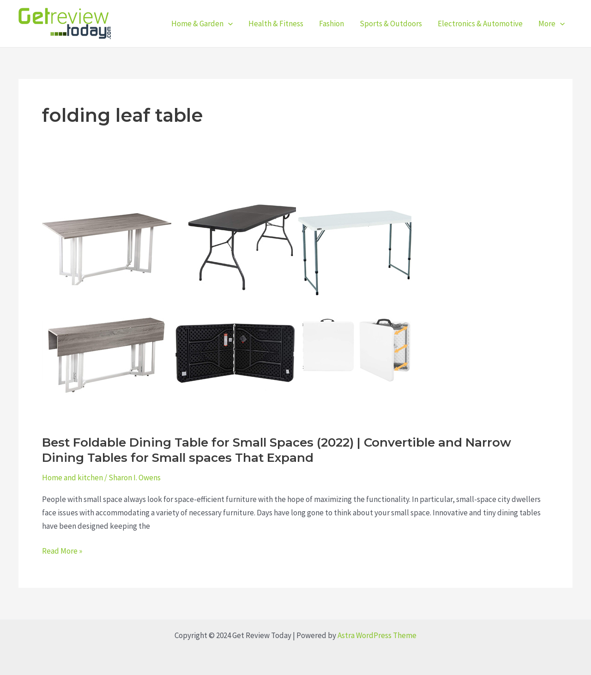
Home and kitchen (72, 477)
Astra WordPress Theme (377, 635)
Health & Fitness (275, 23)
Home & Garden (202, 23)
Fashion (331, 23)
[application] (228, 23)
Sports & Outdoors (391, 23)
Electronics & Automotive (480, 23)
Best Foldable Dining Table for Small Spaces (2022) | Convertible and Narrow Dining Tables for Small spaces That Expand (276, 450)
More (551, 23)
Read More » (62, 550)
